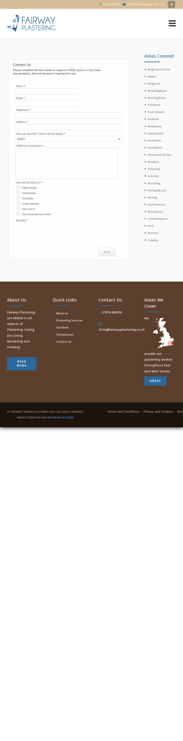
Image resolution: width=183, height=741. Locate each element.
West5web (67, 417)
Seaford (153, 119)
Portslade (154, 140)
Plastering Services (69, 320)
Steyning (154, 169)
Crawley (153, 240)
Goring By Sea (157, 190)
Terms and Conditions (123, 412)
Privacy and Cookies (158, 412)
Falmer (152, 76)
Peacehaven (156, 112)
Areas (155, 381)
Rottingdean (156, 97)
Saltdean (154, 105)
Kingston (154, 83)
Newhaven (155, 126)
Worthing (154, 183)
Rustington (155, 211)
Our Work (62, 327)
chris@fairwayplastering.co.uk (145, 4)
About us (62, 313)
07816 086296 (111, 4)
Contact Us (63, 341)
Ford (151, 226)
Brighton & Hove (159, 69)
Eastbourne (156, 133)
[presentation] (48, 223)
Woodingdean (157, 90)
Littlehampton (158, 218)
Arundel (153, 233)
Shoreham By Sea (159, 154)
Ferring (152, 197)
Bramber (153, 161)
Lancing (153, 176)
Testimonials (64, 334)
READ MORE (22, 364)
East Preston (156, 204)
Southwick (155, 147)
